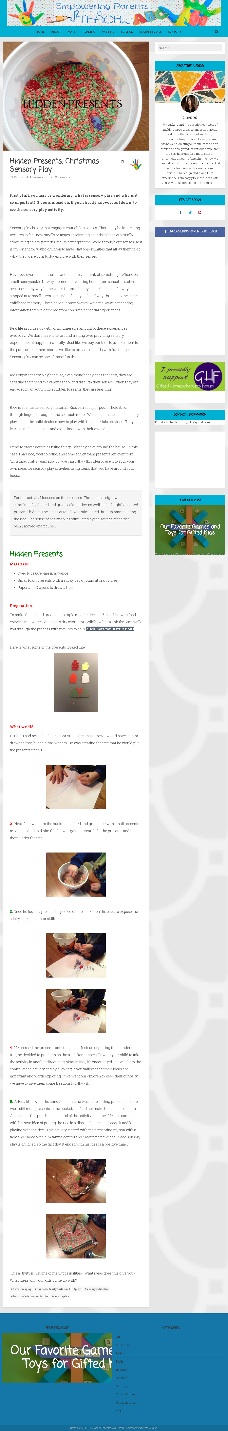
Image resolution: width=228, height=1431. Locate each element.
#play (77, 1289)
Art (28, 177)
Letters (120, 1353)
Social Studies (150, 31)
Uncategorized (126, 1402)
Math (72, 31)
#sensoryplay (60, 1296)
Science (127, 31)
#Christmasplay (21, 1289)
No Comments (60, 177)
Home (40, 31)
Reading (89, 31)
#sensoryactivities (96, 1289)
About (56, 31)
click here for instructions (110, 629)
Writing (108, 31)
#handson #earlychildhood (52, 1289)
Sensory (174, 31)
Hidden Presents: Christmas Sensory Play (54, 165)
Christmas (123, 1345)
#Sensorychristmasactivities (29, 1296)
